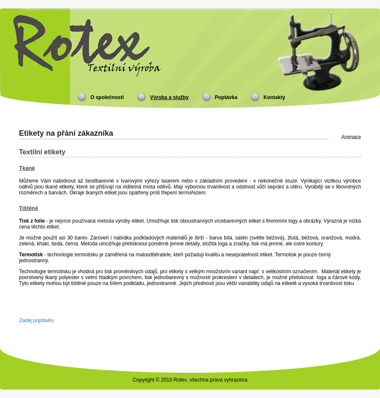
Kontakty (274, 97)
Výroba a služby (169, 97)
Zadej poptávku (36, 320)
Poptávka (226, 97)
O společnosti (107, 97)
